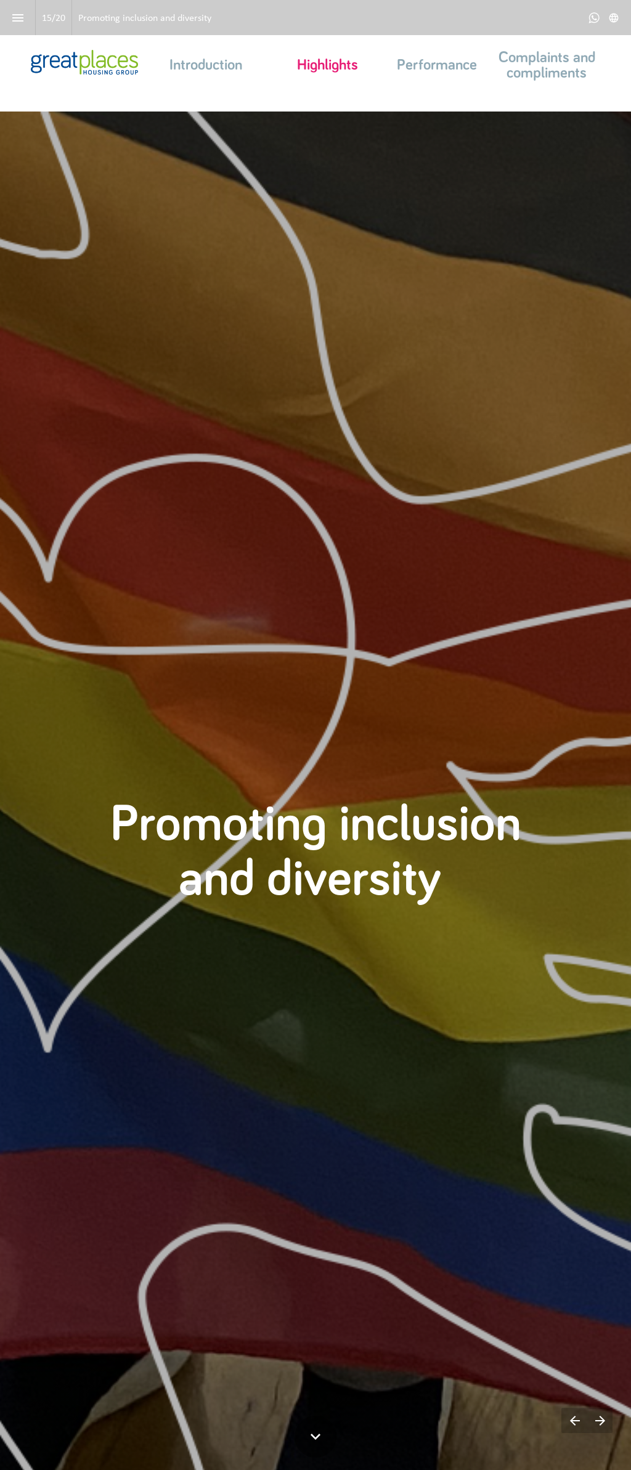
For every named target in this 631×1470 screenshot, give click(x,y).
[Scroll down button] (315, 1437)
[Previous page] (574, 1420)
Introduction (205, 65)
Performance (437, 65)
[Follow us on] (613, 17)
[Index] (17, 17)
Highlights (327, 65)
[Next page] (600, 1420)
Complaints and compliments (549, 65)
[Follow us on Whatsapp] (594, 17)
